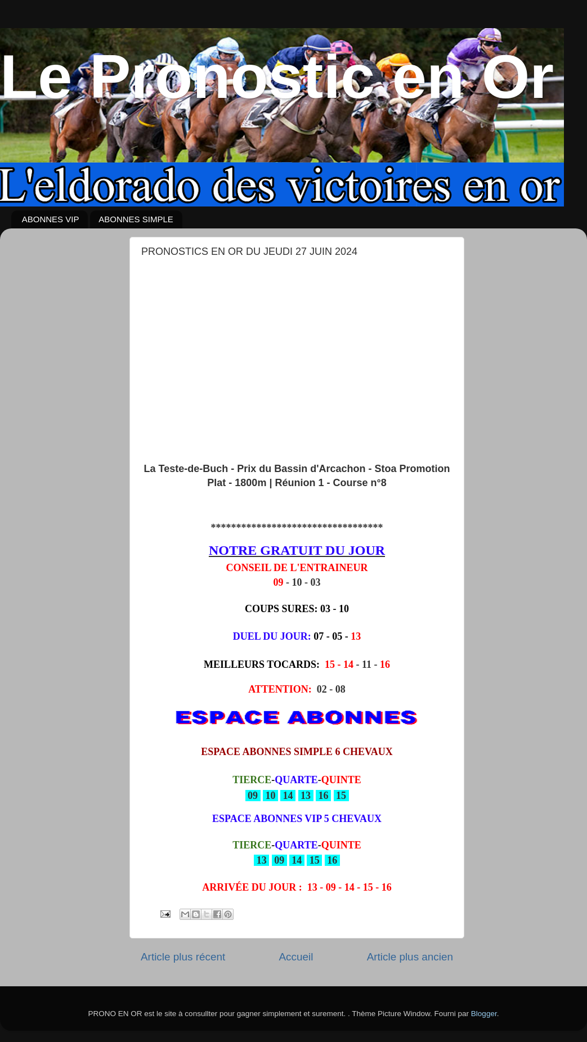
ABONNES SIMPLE (135, 219)
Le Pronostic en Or (277, 76)
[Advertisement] (296, 347)
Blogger (484, 1013)
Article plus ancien (410, 957)
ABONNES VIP (50, 219)
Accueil (296, 957)
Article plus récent (183, 957)
